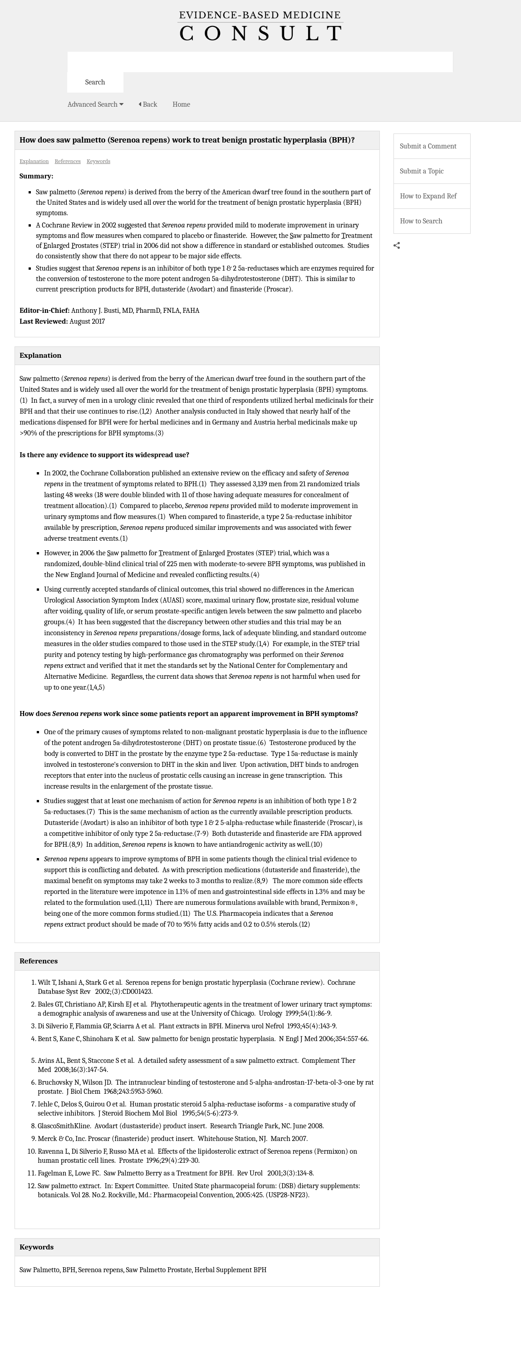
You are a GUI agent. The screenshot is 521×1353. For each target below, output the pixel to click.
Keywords (98, 161)
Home (181, 104)
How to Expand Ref (428, 196)
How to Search (421, 221)
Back (147, 104)
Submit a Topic (421, 171)
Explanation (34, 161)
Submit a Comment (428, 146)
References (68, 161)
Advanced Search (95, 104)
